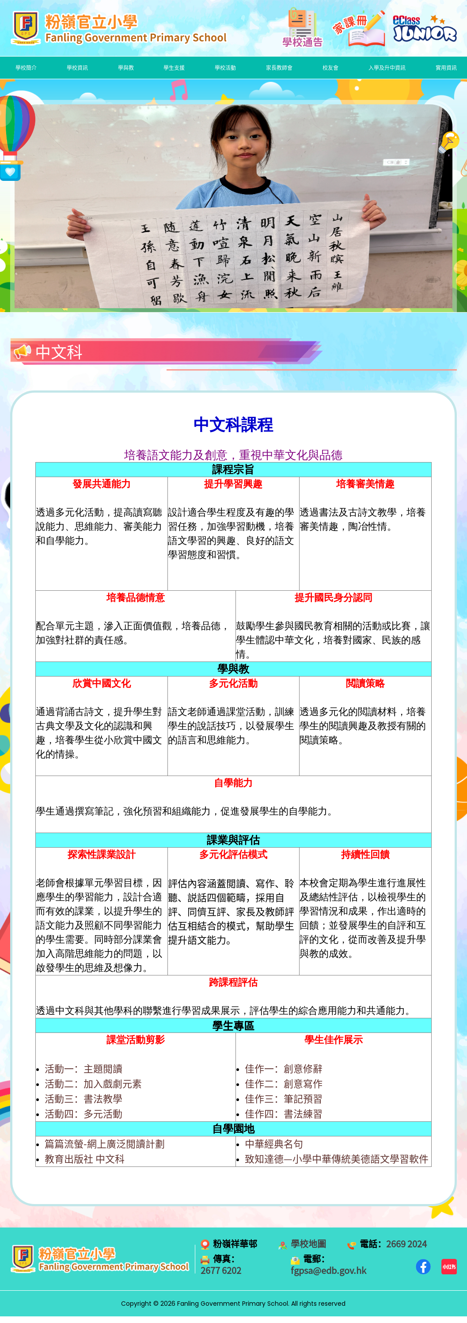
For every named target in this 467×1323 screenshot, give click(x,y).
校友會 (330, 68)
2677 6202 (221, 1270)
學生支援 (174, 68)
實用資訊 (446, 68)
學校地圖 (308, 1244)
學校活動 (225, 68)
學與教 (126, 68)
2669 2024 (406, 1244)
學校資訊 (77, 68)
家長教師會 (279, 68)
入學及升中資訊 (387, 68)
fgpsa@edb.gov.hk (328, 1270)
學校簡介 (26, 68)
